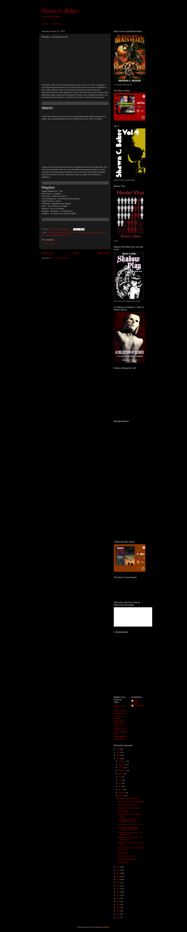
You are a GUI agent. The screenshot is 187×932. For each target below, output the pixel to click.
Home (75, 253)
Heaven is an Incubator (118, 717)
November (122, 764)
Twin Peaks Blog (120, 710)
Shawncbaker (139, 705)
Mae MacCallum (119, 739)
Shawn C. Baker (59, 11)
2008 (118, 911)
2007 (118, 914)
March (120, 789)
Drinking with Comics (118, 725)
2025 (118, 752)
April (120, 786)
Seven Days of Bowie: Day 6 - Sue (130, 824)
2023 (118, 758)
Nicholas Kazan (61, 235)
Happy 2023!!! (123, 862)
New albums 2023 (48, 235)
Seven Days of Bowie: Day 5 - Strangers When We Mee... (128, 828)
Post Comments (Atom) (60, 258)
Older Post (103, 253)
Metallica (103, 232)
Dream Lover (71, 232)
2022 (118, 867)
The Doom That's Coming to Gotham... (131, 801)
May (120, 783)
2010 (118, 905)
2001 (118, 917)
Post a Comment (51, 244)
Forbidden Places (120, 729)
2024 (118, 755)
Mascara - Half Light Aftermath (129, 798)
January (121, 796)
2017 (118, 883)
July (120, 777)
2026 (118, 749)
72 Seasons (51, 232)
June (120, 780)
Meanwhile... (57, 24)
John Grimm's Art (120, 713)
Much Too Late (123, 853)
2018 (118, 879)
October (121, 767)
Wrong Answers (119, 721)
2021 (118, 870)
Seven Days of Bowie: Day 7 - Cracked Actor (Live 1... (128, 820)
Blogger (106, 927)
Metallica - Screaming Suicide (128, 808)
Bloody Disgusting (120, 736)
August (121, 774)
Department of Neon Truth (127, 805)
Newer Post (47, 253)
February (121, 793)
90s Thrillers (61, 232)
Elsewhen (45, 24)
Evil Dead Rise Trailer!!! (126, 856)
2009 (118, 908)
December (122, 761)
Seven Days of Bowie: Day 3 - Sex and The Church (130, 838)
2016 (118, 886)
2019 (118, 876)
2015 (118, 889)
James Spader (82, 232)
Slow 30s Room (123, 811)
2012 (118, 898)
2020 (118, 873)
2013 (118, 895)
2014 (118, 892)
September (122, 770)
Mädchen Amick (93, 232)
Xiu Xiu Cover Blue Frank (127, 859)
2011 (118, 901)
